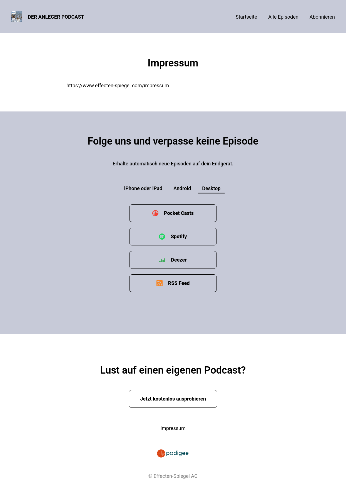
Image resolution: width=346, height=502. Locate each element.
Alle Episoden (283, 17)
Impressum (173, 428)
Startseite (246, 17)
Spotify (179, 236)
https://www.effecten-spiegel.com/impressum (117, 85)
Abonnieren (322, 17)
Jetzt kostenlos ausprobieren (173, 399)
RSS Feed (179, 283)
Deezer (179, 260)
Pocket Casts (179, 213)
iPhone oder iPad (143, 188)
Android (182, 188)
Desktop (211, 188)
